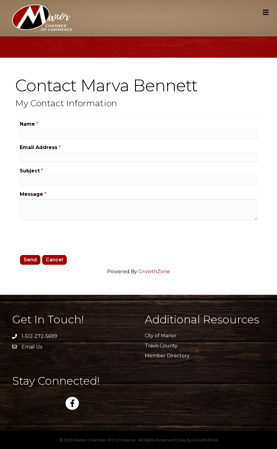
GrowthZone (154, 271)
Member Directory (167, 356)
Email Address (38, 147)
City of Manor (161, 335)
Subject (30, 171)
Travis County (161, 346)
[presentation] (66, 237)
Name (27, 124)
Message (31, 194)
